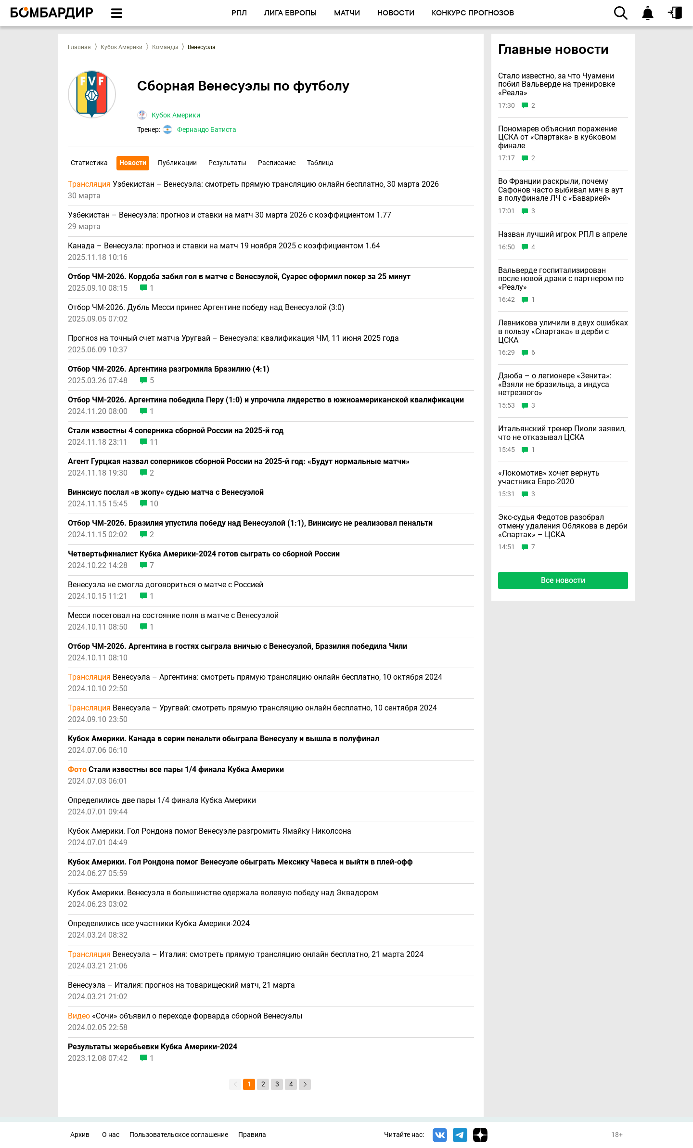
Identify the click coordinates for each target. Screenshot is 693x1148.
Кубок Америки (121, 47)
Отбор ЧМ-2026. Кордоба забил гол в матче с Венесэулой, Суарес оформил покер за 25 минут (239, 276)
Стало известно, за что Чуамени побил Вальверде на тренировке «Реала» (556, 84)
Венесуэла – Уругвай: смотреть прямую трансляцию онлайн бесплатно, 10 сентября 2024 (252, 708)
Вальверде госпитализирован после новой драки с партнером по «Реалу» (561, 279)
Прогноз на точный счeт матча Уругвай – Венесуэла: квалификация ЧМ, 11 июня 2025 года (233, 338)
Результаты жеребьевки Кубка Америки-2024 (152, 1047)
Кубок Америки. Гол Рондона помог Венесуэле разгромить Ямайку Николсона (209, 831)
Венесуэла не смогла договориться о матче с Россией (165, 584)
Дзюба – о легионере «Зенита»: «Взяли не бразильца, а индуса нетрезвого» (555, 384)
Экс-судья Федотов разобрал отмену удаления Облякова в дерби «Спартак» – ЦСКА (563, 526)
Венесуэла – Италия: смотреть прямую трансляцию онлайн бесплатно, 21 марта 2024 (246, 954)
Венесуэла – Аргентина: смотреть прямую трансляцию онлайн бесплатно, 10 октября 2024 (255, 677)
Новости (132, 163)
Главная (79, 47)
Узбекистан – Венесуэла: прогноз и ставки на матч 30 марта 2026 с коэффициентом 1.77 (229, 215)
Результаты (227, 163)
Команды (165, 47)
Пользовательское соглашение (178, 1135)
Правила (252, 1135)
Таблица (320, 163)
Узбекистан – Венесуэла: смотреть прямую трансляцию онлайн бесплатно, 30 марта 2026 (253, 184)
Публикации (177, 163)
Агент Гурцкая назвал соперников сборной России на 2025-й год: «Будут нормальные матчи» (239, 461)
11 (154, 442)
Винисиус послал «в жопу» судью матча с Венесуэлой (166, 492)
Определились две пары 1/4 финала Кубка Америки (162, 800)
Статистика (89, 163)
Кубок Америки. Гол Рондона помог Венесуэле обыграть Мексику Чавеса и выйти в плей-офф (240, 862)
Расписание (276, 163)
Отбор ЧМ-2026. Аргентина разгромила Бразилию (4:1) (169, 369)
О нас (110, 1135)
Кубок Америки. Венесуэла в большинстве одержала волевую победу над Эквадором (223, 893)
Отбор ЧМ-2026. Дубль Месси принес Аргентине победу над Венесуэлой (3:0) (206, 307)
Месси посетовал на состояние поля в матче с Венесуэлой (173, 615)
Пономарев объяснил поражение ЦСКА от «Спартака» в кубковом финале (557, 137)
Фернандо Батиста (206, 129)
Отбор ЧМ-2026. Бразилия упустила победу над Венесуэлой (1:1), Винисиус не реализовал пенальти (250, 523)
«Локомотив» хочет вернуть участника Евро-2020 (549, 477)
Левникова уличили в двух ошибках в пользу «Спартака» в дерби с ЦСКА (563, 331)
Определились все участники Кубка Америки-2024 (159, 923)
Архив (80, 1135)
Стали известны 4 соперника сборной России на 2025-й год (175, 430)
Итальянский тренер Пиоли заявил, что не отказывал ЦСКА (562, 433)
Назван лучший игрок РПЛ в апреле (562, 234)
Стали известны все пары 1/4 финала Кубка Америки (176, 769)
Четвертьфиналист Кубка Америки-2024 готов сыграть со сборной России (204, 554)
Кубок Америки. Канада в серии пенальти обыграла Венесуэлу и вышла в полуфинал (223, 739)
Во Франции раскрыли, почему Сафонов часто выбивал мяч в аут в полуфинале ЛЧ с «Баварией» (560, 190)
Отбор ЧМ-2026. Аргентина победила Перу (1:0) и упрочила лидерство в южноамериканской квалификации (266, 400)
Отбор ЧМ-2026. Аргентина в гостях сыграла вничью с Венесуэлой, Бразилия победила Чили (237, 646)
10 (154, 504)
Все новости (563, 580)
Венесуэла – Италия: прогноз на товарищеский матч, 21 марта (181, 985)
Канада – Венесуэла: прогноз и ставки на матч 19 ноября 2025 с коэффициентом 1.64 (224, 246)
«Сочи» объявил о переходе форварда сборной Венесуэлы (185, 1016)
